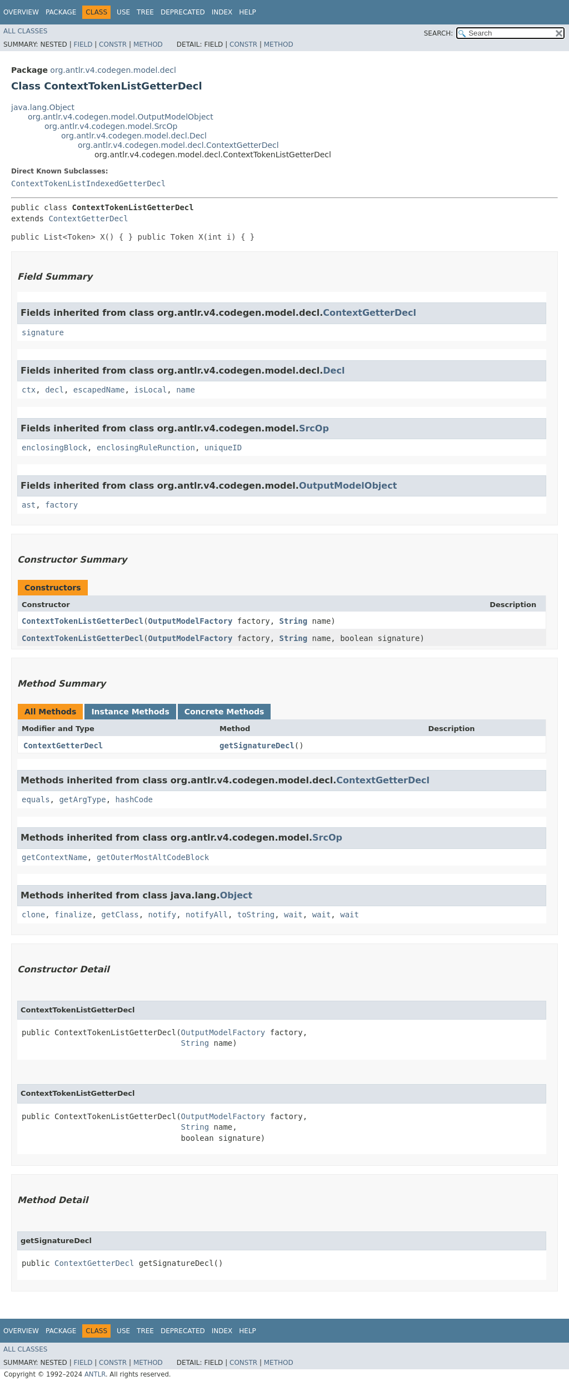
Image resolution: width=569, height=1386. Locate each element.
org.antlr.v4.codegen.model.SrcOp (110, 126)
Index (222, 12)
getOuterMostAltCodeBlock (153, 857)
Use (123, 12)
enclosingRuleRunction (146, 447)
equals (36, 799)
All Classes (25, 31)
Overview (21, 12)
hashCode (134, 799)
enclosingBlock (54, 447)
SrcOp (314, 428)
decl (54, 389)
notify (162, 914)
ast (29, 504)
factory (61, 504)
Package (61, 12)
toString (255, 914)
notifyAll (207, 914)
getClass (119, 914)
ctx (29, 389)
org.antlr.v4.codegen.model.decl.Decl (134, 135)
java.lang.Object (42, 107)
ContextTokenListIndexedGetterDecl (88, 183)
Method (148, 44)
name (185, 389)
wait (293, 914)
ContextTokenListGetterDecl (82, 621)
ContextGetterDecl (88, 218)
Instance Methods (130, 711)
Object (236, 895)
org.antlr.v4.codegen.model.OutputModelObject (120, 116)
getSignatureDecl (257, 745)
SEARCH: (438, 33)
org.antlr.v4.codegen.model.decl (113, 70)
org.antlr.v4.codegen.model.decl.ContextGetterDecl (178, 145)
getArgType (82, 799)
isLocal (150, 389)
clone (33, 914)
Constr (113, 44)
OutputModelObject (348, 485)
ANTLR (95, 1374)
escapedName (99, 389)
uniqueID (223, 447)
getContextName (54, 857)
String (293, 621)
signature (43, 332)
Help (247, 12)
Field (82, 44)
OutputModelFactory (190, 621)
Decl (334, 370)
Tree (145, 12)
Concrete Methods (224, 711)
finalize (73, 914)
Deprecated (183, 12)
